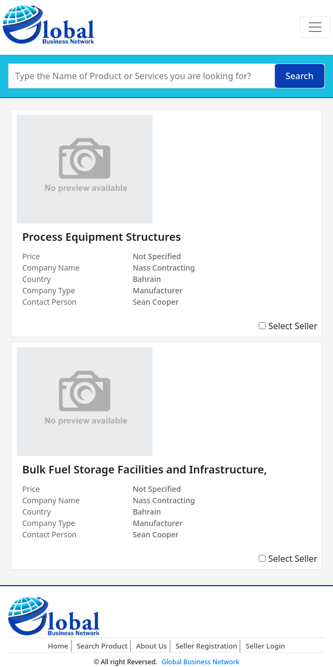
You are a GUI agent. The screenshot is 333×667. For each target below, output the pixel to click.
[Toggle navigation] (315, 27)
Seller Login (265, 646)
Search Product (101, 646)
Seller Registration (207, 646)
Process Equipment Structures (101, 236)
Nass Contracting (164, 267)
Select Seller (292, 326)
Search (299, 76)
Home (58, 646)
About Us (151, 646)
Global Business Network (200, 661)
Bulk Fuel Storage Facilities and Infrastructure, (144, 469)
